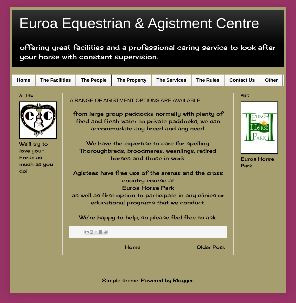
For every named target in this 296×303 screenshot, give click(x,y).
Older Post (211, 247)
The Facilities (55, 80)
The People (94, 80)
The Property (131, 80)
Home (23, 80)
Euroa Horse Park (148, 187)
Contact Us (242, 80)
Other (271, 80)
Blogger (183, 280)
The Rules (207, 80)
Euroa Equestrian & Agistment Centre (139, 23)
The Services (171, 80)
